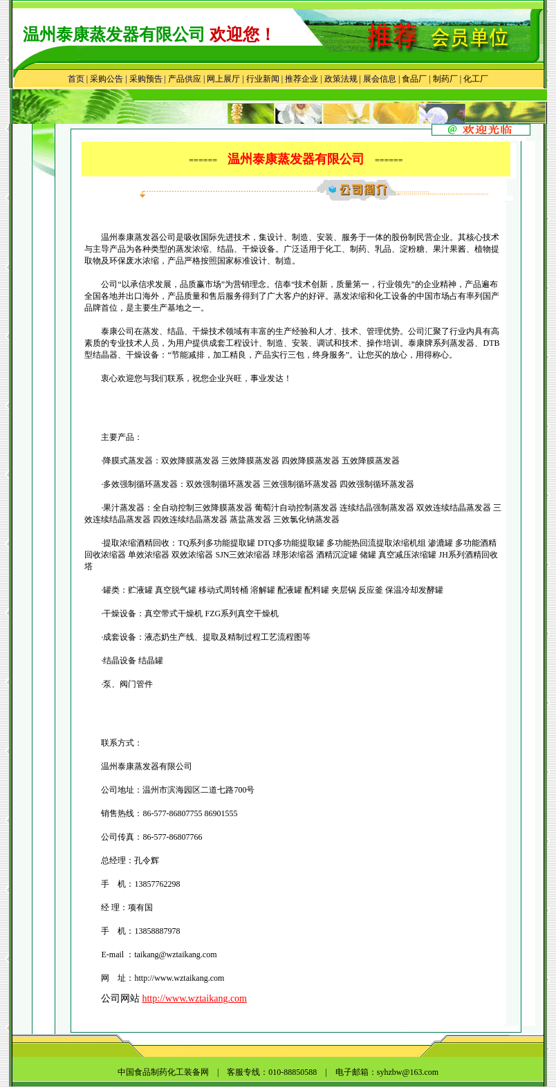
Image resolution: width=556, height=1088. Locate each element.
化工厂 (475, 79)
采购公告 (106, 79)
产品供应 (184, 79)
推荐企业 (301, 79)
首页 (76, 79)
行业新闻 (262, 79)
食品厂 (413, 79)
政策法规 (341, 79)
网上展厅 (223, 79)
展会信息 (379, 79)
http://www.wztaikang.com (194, 998)
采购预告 (146, 79)
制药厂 (445, 79)
